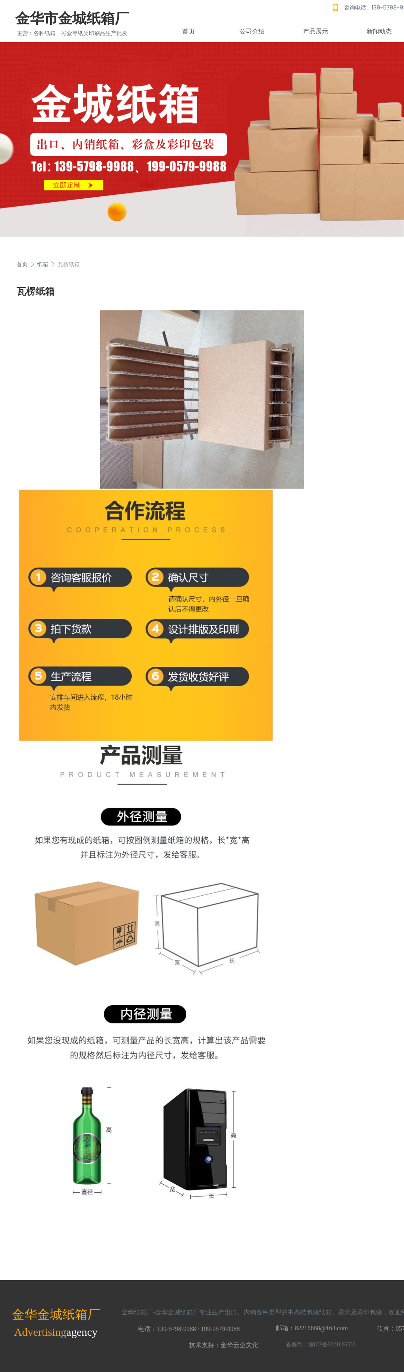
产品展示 (315, 31)
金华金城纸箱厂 (177, 1312)
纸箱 (42, 264)
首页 (188, 31)
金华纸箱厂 (137, 1312)
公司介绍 (252, 31)
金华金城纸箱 (50, 1314)
